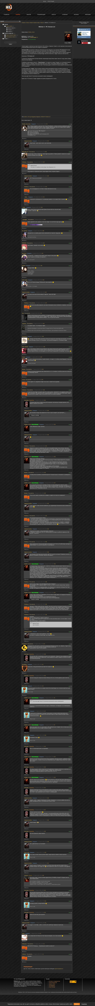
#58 (48, 552)
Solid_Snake (24, 279)
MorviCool (24, 253)
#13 (45, 746)
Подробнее (84, 1004)
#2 (43, 943)
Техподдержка (52, 985)
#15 (55, 756)
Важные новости (11, 28)
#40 (43, 323)
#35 (48, 434)
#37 (41, 357)
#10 (45, 735)
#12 (45, 890)
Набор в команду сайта (84, 22)
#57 (46, 302)
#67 (44, 162)
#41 (41, 313)
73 (34, 37)
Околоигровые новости (10, 37)
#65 (46, 614)
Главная (6, 14)
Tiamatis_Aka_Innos (26, 124)
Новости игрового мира (11, 35)
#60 (46, 581)
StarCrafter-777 (25, 151)
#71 (47, 124)
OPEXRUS (24, 243)
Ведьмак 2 (38, 116)
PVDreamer (24, 943)
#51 (42, 253)
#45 (55, 456)
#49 (45, 493)
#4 (45, 922)
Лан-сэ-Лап (24, 686)
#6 (54, 697)
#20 (48, 820)
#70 (46, 186)
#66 (48, 631)
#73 (43, 197)
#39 (43, 336)
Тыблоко (24, 954)
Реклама (88, 14)
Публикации (41, 14)
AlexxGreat (24, 336)
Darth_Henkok (25, 346)
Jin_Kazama (24, 230)
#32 (48, 410)
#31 (45, 400)
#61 (55, 592)
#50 (48, 503)
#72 (48, 141)
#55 (43, 230)
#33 (42, 379)
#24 (45, 675)
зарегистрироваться (59, 968)
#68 (46, 151)
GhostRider (24, 664)
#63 (42, 207)
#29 (43, 875)
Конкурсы (9, 30)
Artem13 (26, 875)
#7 (45, 711)
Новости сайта (9, 26)
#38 (44, 346)
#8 (42, 664)
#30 (44, 389)
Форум (29, 14)
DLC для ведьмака (32, 116)
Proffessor (24, 162)
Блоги (54, 14)
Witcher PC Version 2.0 (45, 116)
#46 (45, 472)
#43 (43, 279)
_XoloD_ (24, 207)
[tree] (10, 32)
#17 (45, 809)
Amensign (26, 400)
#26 (48, 841)
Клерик (23, 357)
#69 (48, 175)
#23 (55, 777)
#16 (48, 798)
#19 (45, 912)
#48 (41, 265)
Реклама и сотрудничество (54, 981)
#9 (54, 724)
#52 (44, 243)
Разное (76, 14)
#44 (46, 446)
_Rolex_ (26, 197)
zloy (23, 313)
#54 (48, 528)
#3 (40, 933)
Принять (77, 1004)
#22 (45, 767)
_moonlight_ (24, 219)
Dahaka (23, 265)
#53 (46, 515)
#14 (45, 901)
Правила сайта (52, 984)
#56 (46, 541)
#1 (43, 954)
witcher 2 (26, 116)
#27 (44, 643)
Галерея (65, 14)
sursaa (23, 379)
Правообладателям (53, 982)
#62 (44, 219)
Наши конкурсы (84, 23)
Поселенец (24, 643)
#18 (45, 852)
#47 (55, 482)
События (9, 31)
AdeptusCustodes (28, 141)
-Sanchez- (24, 323)
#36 (42, 369)
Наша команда (52, 986)
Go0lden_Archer (68, 32)
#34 (55, 424)
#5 (42, 686)
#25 (45, 831)
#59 (55, 563)
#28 (45, 654)
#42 (46, 292)
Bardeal (23, 369)
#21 (48, 863)
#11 (45, 787)
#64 (46, 604)
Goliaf (23, 933)
